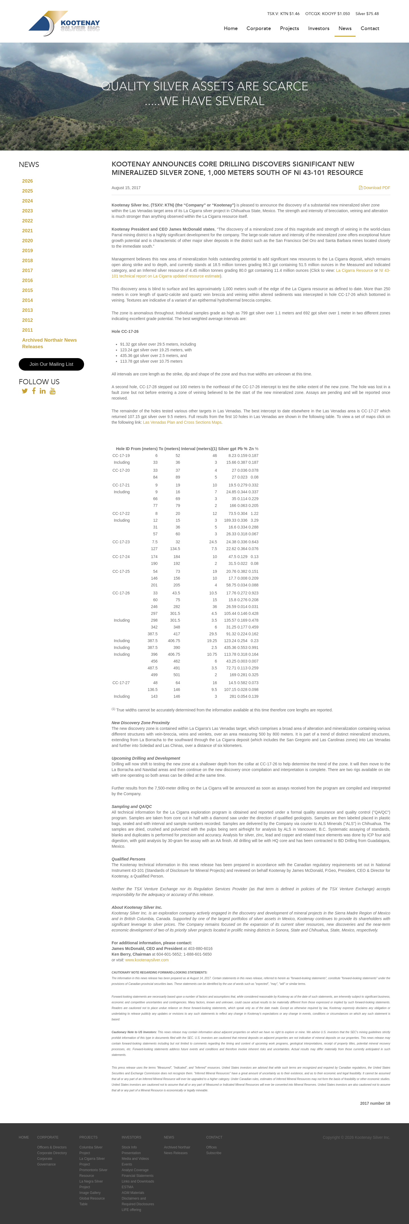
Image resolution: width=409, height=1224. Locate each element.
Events (127, 1164)
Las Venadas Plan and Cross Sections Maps (182, 422)
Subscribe (213, 1153)
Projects (289, 29)
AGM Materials (133, 1193)
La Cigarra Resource (354, 270)
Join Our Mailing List (51, 364)
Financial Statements (137, 1176)
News (345, 29)
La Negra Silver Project (91, 1184)
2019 (27, 250)
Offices (211, 1147)
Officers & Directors (52, 1147)
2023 (27, 211)
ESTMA (127, 1187)
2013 (27, 310)
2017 (27, 270)
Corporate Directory (52, 1153)
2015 (27, 290)
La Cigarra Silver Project (92, 1161)
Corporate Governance (46, 1161)
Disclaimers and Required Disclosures (138, 1201)
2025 (27, 191)
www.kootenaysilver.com (147, 960)
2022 (27, 221)
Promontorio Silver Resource (94, 1173)
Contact (370, 29)
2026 (27, 181)
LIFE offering (131, 1210)
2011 (27, 330)
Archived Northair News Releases (49, 343)
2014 (27, 300)
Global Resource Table (92, 1201)
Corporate (259, 29)
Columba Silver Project (91, 1150)
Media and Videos (135, 1159)
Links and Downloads (138, 1181)
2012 (27, 320)
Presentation (131, 1153)
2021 (27, 230)
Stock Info (129, 1147)
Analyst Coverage (135, 1170)
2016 (27, 280)
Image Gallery (90, 1193)
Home (231, 29)
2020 (27, 240)
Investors (318, 29)
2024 (27, 201)
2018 (27, 260)
